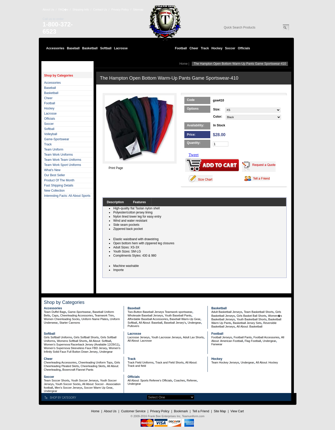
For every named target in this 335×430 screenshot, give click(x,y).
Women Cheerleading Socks (62, 319)
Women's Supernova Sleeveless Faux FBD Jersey (75, 348)
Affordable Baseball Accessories (148, 319)
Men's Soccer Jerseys (68, 387)
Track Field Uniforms (140, 362)
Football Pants (243, 337)
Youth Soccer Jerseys (84, 380)
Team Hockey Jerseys (225, 362)
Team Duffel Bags (55, 311)
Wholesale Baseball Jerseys (145, 315)
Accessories (55, 48)
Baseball (73, 48)
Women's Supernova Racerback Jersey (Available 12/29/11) (81, 344)
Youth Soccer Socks (67, 384)
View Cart (237, 411)
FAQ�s (63, 9)
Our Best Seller (54, 175)
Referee (192, 380)
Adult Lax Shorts (193, 337)
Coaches (179, 380)
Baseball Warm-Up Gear (185, 319)
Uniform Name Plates (94, 319)
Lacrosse (121, 48)
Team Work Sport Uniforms (62, 165)
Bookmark (181, 411)
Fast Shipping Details (58, 185)
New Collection (54, 190)
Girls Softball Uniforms (58, 337)
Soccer (230, 48)
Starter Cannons (69, 322)
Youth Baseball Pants (178, 315)
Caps (55, 315)
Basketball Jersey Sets (247, 322)
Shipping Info (81, 9)
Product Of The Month (59, 180)
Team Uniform (54, 149)
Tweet (194, 155)
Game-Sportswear (56, 139)
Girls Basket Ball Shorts (251, 315)
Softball (106, 48)
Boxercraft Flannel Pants (77, 369)
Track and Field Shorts (169, 362)
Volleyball (50, 134)
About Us (48, 9)
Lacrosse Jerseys (139, 337)
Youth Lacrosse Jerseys (166, 337)
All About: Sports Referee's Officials (150, 380)
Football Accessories (266, 337)
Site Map (220, 411)
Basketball (90, 48)
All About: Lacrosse (140, 340)
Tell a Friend (200, 411)
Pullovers (133, 326)
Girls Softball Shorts (86, 337)
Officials (244, 48)
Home (183, 64)
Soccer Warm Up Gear (98, 387)
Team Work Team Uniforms (62, 160)
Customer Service (133, 411)
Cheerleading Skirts (93, 366)
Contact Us (100, 9)
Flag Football (253, 340)
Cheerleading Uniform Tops (95, 362)
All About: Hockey (267, 362)
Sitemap (138, 9)
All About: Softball (100, 340)
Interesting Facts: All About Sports (67, 196)
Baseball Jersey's (175, 322)
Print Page (116, 168)
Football (181, 48)
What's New (52, 170)
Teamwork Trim (104, 315)
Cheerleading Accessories (76, 315)
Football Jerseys (221, 337)
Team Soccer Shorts (56, 380)
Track (205, 48)
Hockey (216, 48)
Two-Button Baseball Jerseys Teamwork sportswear (160, 311)
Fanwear (216, 344)
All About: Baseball (150, 322)
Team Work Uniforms (58, 154)
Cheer (193, 48)
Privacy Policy (120, 9)
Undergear (194, 322)
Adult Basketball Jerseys (226, 311)
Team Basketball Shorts (259, 311)
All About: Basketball (249, 326)
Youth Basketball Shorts (251, 319)
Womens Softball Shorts (72, 340)
